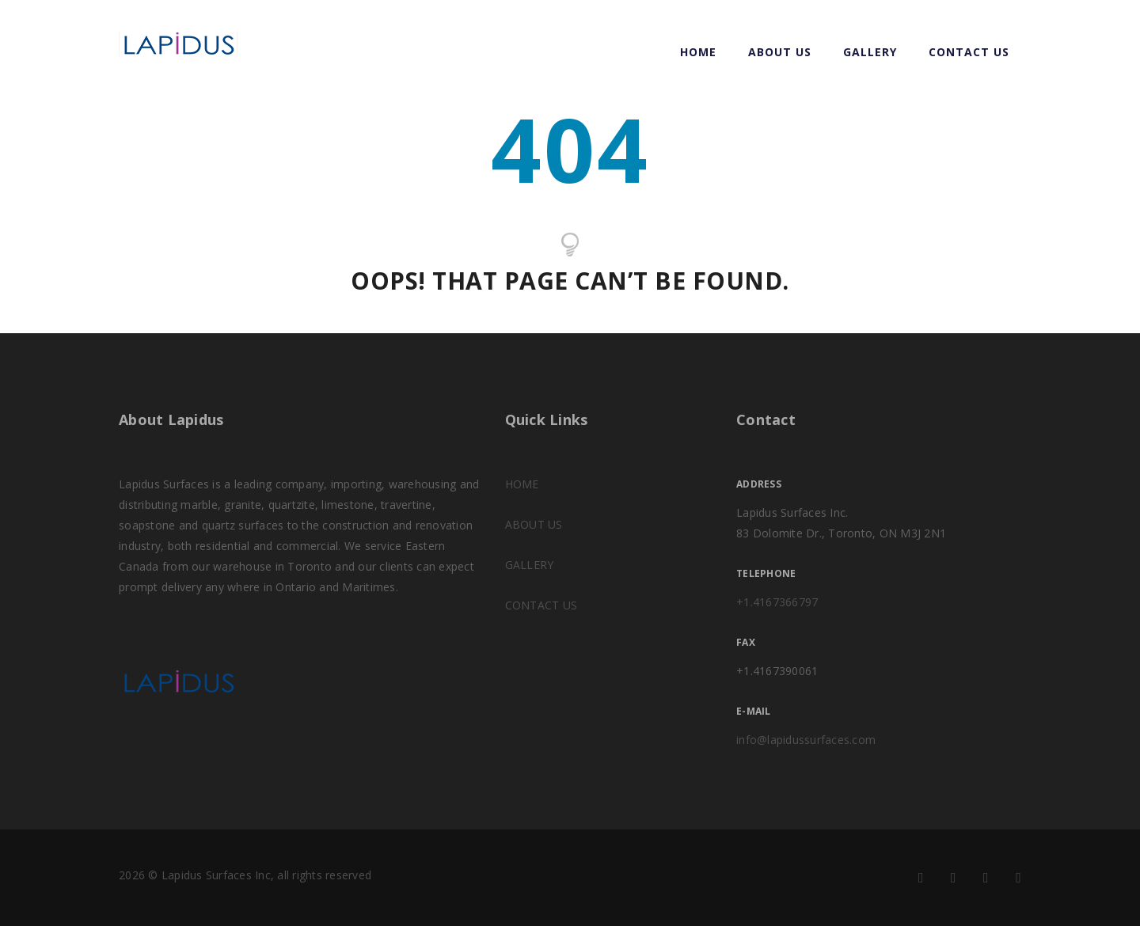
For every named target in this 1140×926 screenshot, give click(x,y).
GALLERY (870, 51)
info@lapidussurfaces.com (806, 739)
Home (698, 51)
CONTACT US (969, 51)
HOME (522, 483)
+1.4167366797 (777, 601)
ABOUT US (779, 51)
